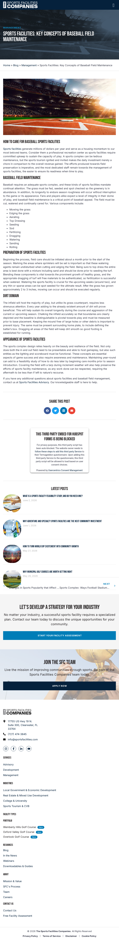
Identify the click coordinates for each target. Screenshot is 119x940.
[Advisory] (11, 764)
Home (6, 65)
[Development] (11, 770)
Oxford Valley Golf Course (18, 831)
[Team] (12, 892)
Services (7, 757)
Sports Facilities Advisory (34, 382)
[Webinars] (18, 861)
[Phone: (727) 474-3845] (20, 734)
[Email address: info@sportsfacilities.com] (20, 739)
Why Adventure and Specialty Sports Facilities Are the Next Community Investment (62, 521)
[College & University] (59, 801)
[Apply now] (59, 686)
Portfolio (7, 820)
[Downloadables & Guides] (18, 866)
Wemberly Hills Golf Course (19, 827)
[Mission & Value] (12, 881)
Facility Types (9, 814)
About (6, 874)
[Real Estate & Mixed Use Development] (59, 795)
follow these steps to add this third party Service (58, 451)
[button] (47, 410)
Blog (15, 65)
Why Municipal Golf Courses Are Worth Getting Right (47, 571)
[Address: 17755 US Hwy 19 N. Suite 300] (20, 725)
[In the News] (18, 855)
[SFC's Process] (12, 886)
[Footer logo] (17, 712)
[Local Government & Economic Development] (59, 790)
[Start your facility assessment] (59, 635)
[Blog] (18, 850)
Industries (8, 783)
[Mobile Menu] (113, 5)
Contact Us (8, 903)
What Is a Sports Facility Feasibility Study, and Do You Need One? (53, 496)
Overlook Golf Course (16, 836)
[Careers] (12, 897)
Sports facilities (12, 148)
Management (12, 27)
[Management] (11, 775)
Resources (8, 845)
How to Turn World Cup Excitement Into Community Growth (51, 546)
